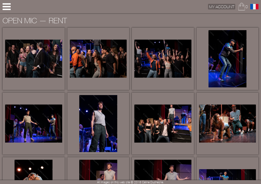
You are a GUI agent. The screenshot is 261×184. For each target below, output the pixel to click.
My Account (221, 6)
